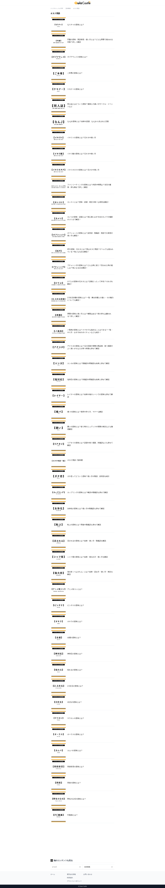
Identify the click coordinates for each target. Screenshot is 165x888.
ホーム (53, 874)
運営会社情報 (71, 874)
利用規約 (70, 878)
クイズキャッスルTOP (57, 8)
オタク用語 (76, 8)
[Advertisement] (82, 839)
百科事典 (68, 8)
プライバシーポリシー (74, 881)
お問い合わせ (87, 874)
